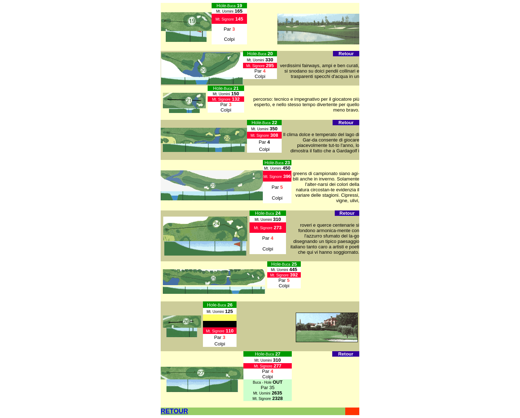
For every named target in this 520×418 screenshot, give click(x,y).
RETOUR (174, 411)
